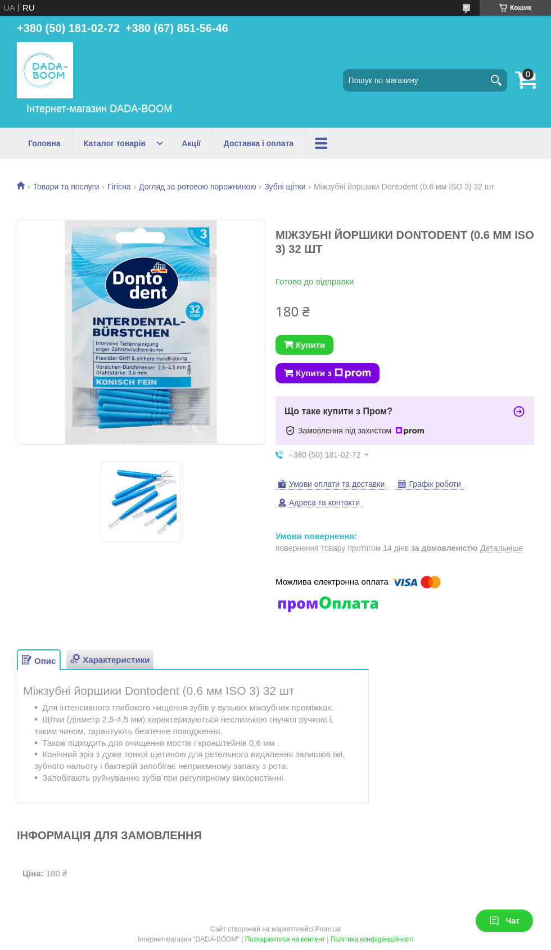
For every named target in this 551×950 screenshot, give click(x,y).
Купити (310, 345)
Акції (191, 143)
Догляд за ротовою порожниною (197, 186)
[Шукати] (496, 80)
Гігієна (119, 186)
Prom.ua (328, 929)
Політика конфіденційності (372, 939)
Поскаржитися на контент (285, 939)
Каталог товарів (115, 143)
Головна (44, 143)
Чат (504, 921)
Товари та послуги (66, 186)
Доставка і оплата (258, 143)
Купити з (333, 373)
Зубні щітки (284, 186)
